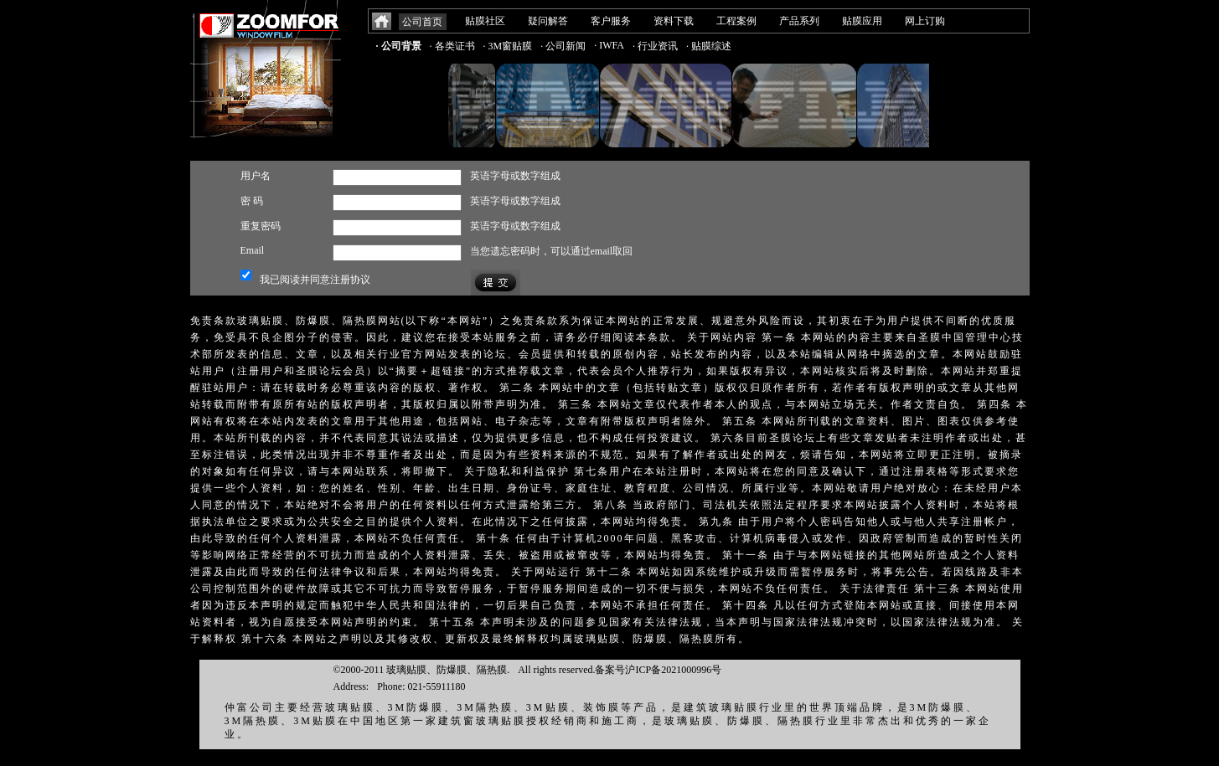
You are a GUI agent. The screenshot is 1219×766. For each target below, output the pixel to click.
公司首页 (422, 22)
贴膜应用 (862, 21)
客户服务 (611, 21)
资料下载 (673, 21)
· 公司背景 (398, 46)
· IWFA (609, 45)
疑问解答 (548, 21)
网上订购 (925, 21)
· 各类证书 (452, 46)
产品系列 (799, 21)
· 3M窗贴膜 (508, 46)
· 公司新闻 (563, 46)
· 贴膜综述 (708, 46)
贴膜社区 (485, 21)
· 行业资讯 (655, 46)
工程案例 (736, 21)
